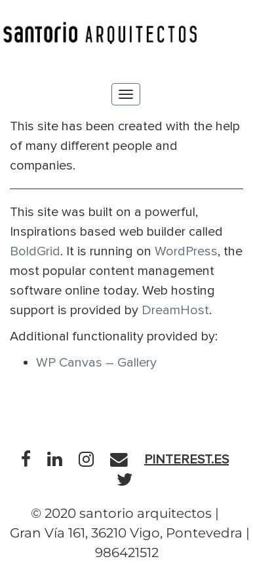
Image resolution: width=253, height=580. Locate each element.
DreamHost (175, 310)
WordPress (186, 251)
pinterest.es (186, 459)
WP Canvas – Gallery (96, 363)
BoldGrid (35, 251)
